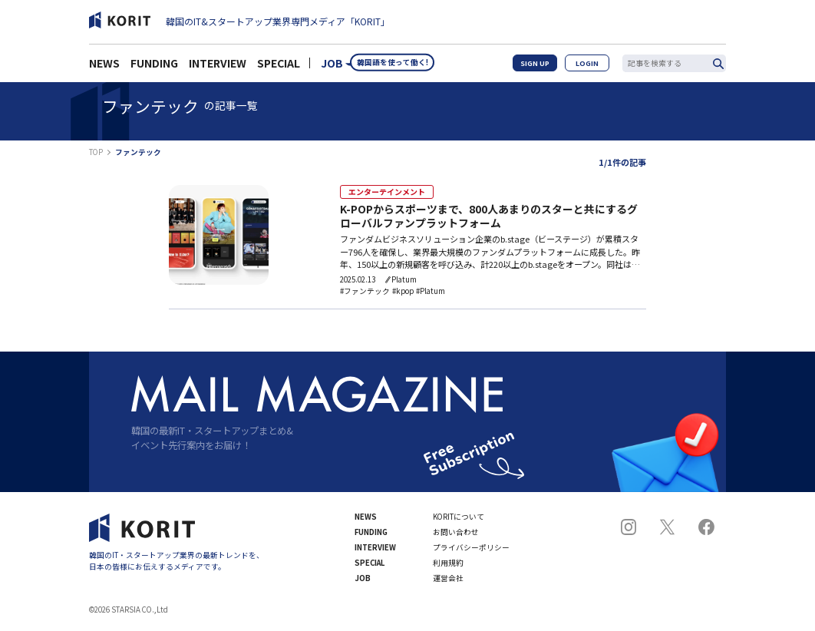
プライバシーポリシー (471, 549)
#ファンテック (365, 293)
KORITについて (458, 519)
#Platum (430, 293)
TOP (96, 153)
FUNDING (154, 67)
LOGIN (591, 67)
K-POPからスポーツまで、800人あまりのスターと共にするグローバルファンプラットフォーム (489, 217)
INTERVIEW (217, 67)
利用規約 (448, 565)
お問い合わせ (456, 534)
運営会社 (448, 580)
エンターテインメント (379, 192)
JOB (332, 67)
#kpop (403, 293)
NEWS (104, 67)
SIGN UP (546, 67)
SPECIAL (278, 67)
